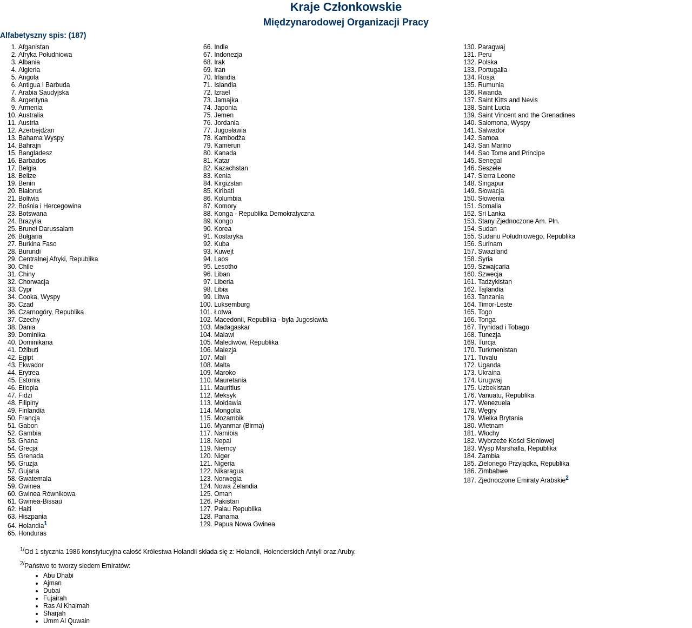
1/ (22, 549)
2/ (22, 563)
